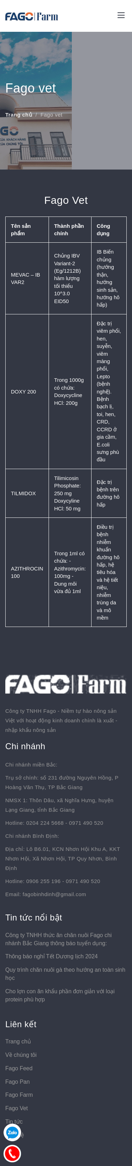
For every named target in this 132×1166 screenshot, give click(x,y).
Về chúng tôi (21, 1055)
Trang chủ (18, 115)
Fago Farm (19, 1095)
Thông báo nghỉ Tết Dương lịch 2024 (51, 956)
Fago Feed (18, 1068)
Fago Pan (17, 1082)
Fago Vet (16, 1108)
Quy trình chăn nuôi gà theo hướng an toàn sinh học (65, 974)
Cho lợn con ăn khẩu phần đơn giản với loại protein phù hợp (60, 995)
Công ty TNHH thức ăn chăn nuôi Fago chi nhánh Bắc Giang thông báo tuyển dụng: (58, 939)
